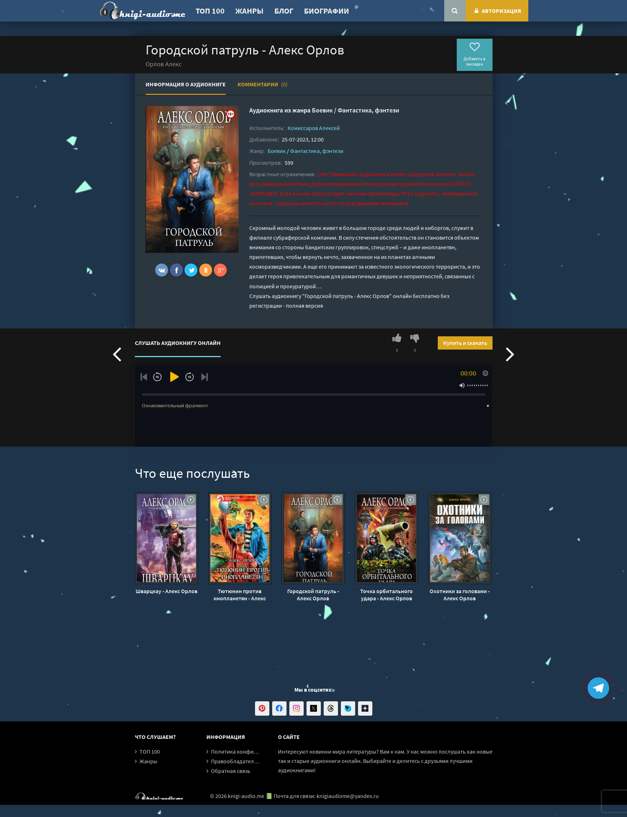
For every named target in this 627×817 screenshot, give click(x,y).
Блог (283, 11)
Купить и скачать (465, 342)
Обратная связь (230, 770)
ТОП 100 (210, 11)
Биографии (326, 11)
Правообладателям (235, 761)
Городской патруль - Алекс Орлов (313, 594)
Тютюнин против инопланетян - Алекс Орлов (240, 594)
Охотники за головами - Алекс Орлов (460, 594)
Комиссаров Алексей (314, 127)
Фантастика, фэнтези (368, 110)
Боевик (322, 110)
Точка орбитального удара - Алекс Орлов (386, 594)
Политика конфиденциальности (252, 751)
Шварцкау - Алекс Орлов (166, 591)
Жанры (249, 11)
